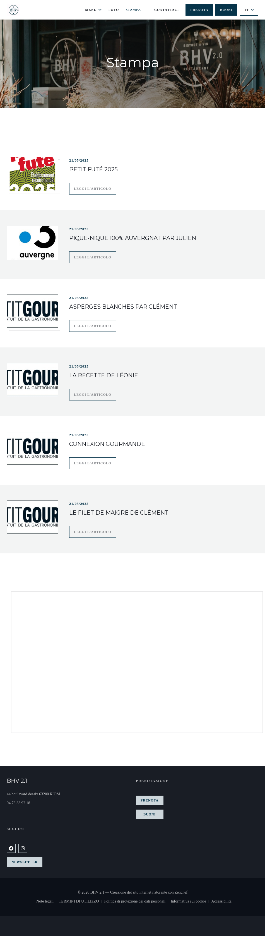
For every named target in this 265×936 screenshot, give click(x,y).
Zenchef (181, 892)
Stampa (133, 10)
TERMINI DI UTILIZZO (81, 902)
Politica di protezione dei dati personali (137, 902)
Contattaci (166, 10)
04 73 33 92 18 (18, 803)
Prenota (199, 10)
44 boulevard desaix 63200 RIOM (54, 793)
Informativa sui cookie (191, 902)
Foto (114, 10)
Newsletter (24, 862)
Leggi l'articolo (95, 188)
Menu (93, 10)
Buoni (226, 10)
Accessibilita (221, 902)
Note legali (47, 902)
